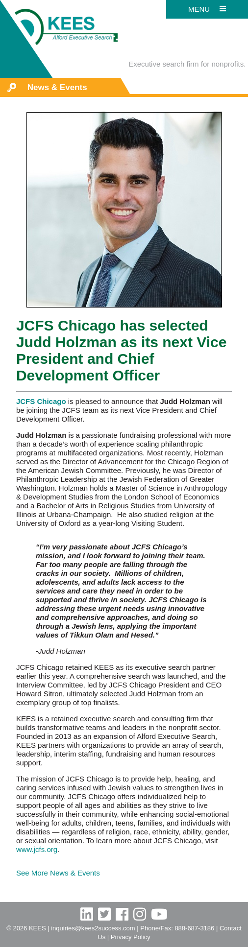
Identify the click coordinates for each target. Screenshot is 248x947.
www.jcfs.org (36, 849)
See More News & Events (58, 873)
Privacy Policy (130, 937)
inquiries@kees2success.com (93, 928)
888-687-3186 (194, 928)
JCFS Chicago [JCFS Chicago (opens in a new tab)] (41, 401)
